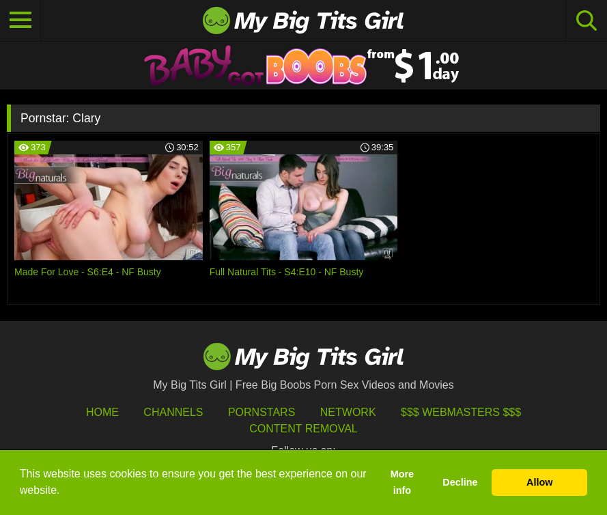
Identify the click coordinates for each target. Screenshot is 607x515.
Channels (173, 412)
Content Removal (303, 428)
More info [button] (402, 482)
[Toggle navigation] (20, 20)
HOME (102, 412)
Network (348, 412)
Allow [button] (539, 482)
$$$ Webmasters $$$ (461, 412)
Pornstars (261, 412)
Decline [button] (459, 482)
